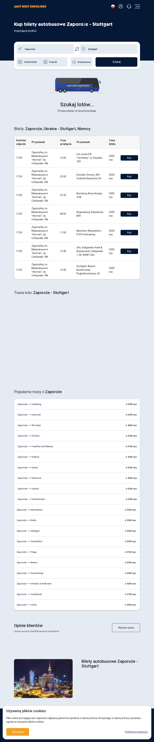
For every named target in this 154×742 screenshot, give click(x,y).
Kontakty (18, 699)
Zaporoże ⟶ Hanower (29, 360)
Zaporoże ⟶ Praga (27, 497)
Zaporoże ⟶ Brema (27, 507)
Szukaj (117, 62)
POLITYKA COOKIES (89, 682)
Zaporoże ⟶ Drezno (28, 434)
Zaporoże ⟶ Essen (28, 412)
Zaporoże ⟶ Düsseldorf (29, 486)
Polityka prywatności (136, 731)
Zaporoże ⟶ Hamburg (29, 349)
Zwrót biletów (21, 682)
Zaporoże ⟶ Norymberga (30, 518)
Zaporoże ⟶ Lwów (27, 550)
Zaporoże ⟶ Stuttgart (28, 476)
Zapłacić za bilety (23, 688)
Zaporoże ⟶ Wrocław (29, 370)
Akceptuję (17, 731)
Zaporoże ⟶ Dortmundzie (31, 444)
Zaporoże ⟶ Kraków (28, 402)
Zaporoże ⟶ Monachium (30, 455)
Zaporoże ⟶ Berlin (26, 465)
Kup (129, 103)
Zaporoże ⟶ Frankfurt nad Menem (35, 391)
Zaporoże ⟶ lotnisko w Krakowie (34, 528)
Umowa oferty (87, 688)
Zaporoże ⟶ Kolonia (28, 381)
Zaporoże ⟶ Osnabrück (29, 539)
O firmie (18, 694)
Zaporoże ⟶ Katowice (29, 423)
